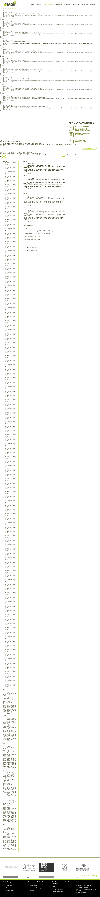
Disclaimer (58, 895)
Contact (93, 4)
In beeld (85, 4)
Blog (38, 4)
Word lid (32, 884)
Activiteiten (47, 4)
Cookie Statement (67, 895)
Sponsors (76, 4)
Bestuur (67, 4)
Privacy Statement (48, 895)
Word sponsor (57, 881)
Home (33, 4)
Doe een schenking (35, 882)
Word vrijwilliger (58, 883)
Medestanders (10, 884)
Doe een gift (33, 879)
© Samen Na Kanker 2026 (35, 895)
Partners (8, 882)
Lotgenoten (9, 879)
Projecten (58, 4)
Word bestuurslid (58, 886)
